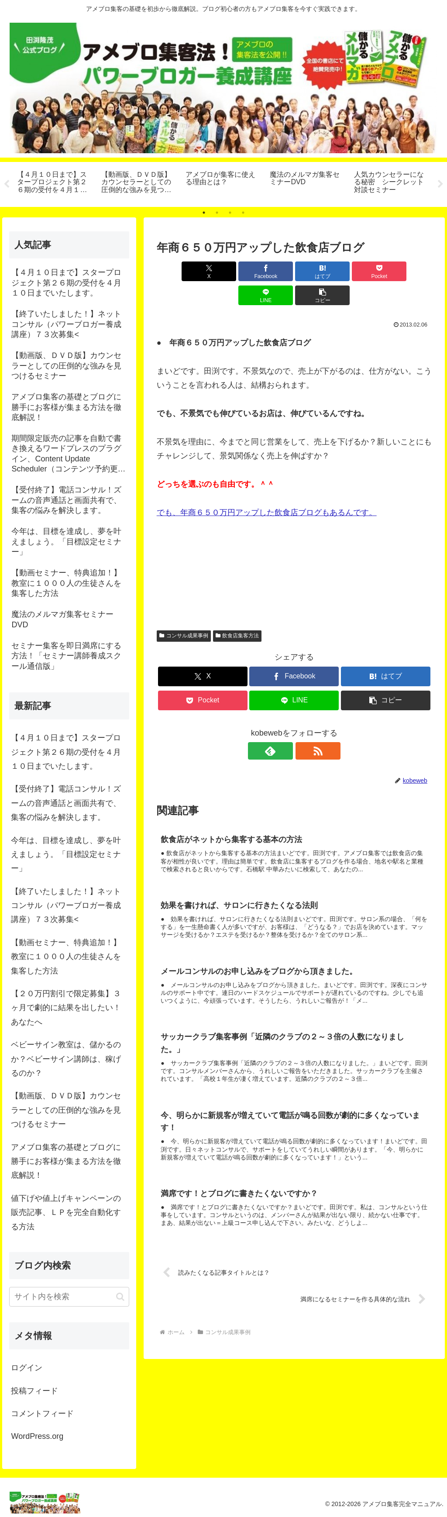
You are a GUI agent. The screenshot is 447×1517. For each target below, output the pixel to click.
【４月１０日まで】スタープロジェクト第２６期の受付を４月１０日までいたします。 (66, 752)
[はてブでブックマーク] (271, 271)
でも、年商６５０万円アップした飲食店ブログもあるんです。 (267, 488)
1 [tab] (203, 212)
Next (440, 184)
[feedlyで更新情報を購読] (284, 727)
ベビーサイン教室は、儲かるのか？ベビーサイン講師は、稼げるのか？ (66, 1058)
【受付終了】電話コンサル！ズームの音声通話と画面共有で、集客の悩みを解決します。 (66, 803)
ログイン (26, 1367)
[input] (69, 1297)
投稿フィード (34, 1390)
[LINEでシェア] (363, 271)
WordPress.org (37, 1436)
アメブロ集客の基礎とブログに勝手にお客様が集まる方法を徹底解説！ (66, 1161)
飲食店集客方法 (237, 612)
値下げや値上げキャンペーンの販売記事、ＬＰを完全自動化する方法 (66, 1212)
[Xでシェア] (179, 271)
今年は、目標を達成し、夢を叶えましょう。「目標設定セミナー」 (66, 854)
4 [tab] (243, 212)
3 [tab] (230, 212)
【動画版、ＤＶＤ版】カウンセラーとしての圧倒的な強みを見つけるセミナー (66, 1109)
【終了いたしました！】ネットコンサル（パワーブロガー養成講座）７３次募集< (66, 905)
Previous (6, 184)
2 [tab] (217, 212)
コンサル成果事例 (183, 612)
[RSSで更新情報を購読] (304, 727)
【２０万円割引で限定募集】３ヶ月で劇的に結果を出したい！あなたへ (66, 1007)
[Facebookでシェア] (225, 271)
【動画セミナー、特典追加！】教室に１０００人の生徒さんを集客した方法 (66, 956)
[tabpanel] (54, 183)
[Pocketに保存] (317, 271)
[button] (410, 271)
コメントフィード (42, 1413)
